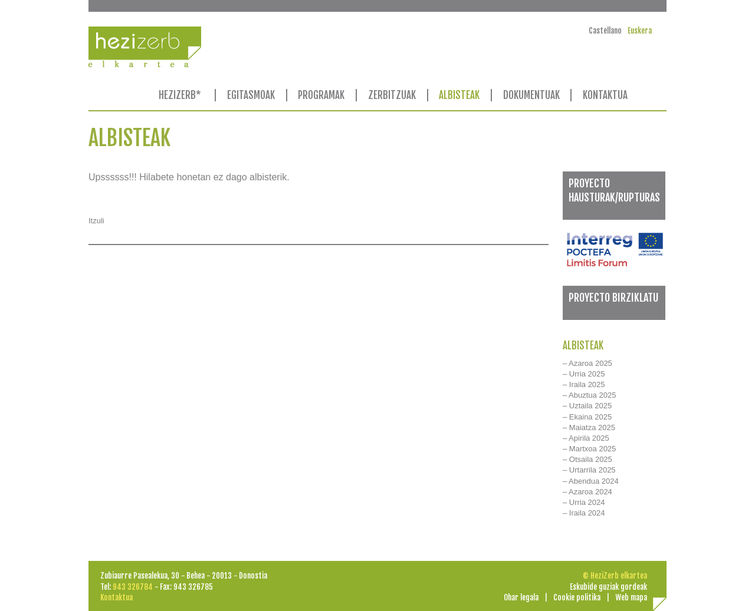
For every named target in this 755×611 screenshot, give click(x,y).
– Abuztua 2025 (589, 395)
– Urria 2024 (584, 502)
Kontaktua (116, 597)
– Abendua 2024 (591, 481)
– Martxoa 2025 (589, 448)
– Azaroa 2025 (587, 363)
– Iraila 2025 (584, 384)
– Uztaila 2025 (587, 405)
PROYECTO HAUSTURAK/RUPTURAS (614, 190)
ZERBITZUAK (392, 95)
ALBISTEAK (459, 95)
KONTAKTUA (605, 95)
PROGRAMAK (321, 95)
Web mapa (631, 597)
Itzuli (96, 220)
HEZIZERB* (180, 95)
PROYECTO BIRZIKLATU (613, 297)
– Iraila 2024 (584, 512)
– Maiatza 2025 (589, 427)
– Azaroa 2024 (587, 491)
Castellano (605, 30)
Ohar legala (521, 597)
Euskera (640, 30)
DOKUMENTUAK (531, 95)
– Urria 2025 (584, 373)
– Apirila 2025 (586, 438)
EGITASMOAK (251, 95)
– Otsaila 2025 (587, 459)
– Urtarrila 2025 (589, 469)
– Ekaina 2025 (587, 416)
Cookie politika (576, 597)
